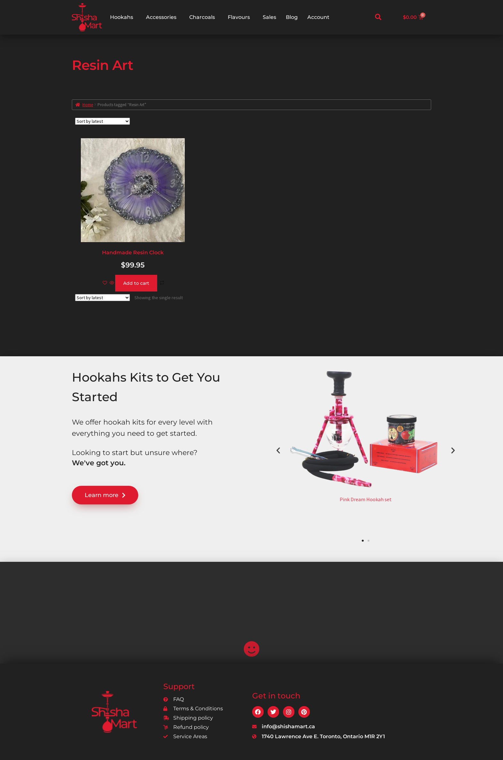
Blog (292, 17)
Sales (269, 17)
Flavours (239, 17)
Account (318, 17)
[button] (419, 450)
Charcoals (202, 17)
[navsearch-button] (378, 17)
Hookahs (121, 17)
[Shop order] (102, 121)
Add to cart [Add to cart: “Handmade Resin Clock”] (136, 283)
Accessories (161, 17)
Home (87, 104)
